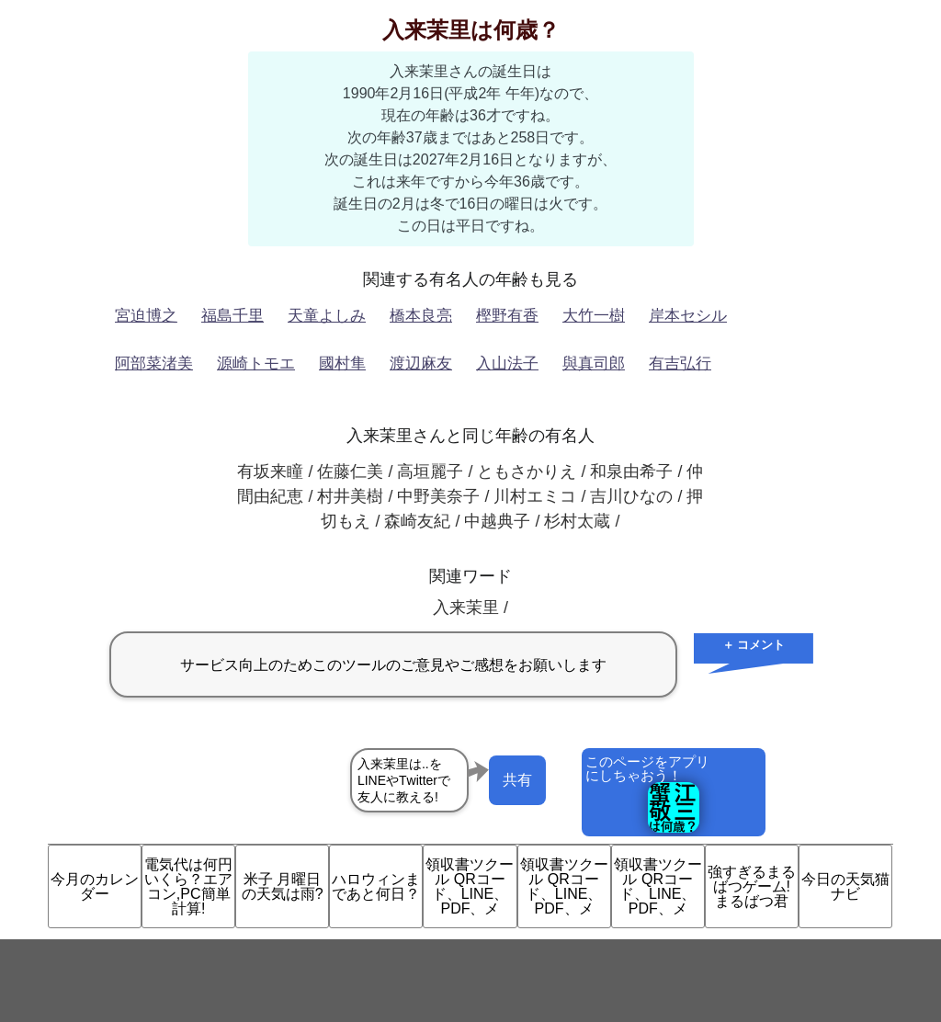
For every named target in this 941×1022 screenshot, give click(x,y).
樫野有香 (507, 315)
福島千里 (232, 315)
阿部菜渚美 (154, 363)
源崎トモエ (256, 363)
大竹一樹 (593, 315)
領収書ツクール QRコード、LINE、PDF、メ (469, 886)
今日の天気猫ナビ (845, 886)
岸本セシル (688, 315)
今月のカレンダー (95, 886)
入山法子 (507, 363)
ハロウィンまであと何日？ (376, 886)
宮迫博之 (146, 315)
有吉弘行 (680, 363)
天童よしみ (327, 315)
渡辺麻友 (421, 363)
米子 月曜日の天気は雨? (282, 886)
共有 (517, 780)
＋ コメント (754, 645)
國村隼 (342, 363)
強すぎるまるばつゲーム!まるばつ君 (752, 886)
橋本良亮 (421, 315)
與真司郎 (593, 363)
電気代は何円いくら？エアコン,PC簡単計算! (188, 886)
